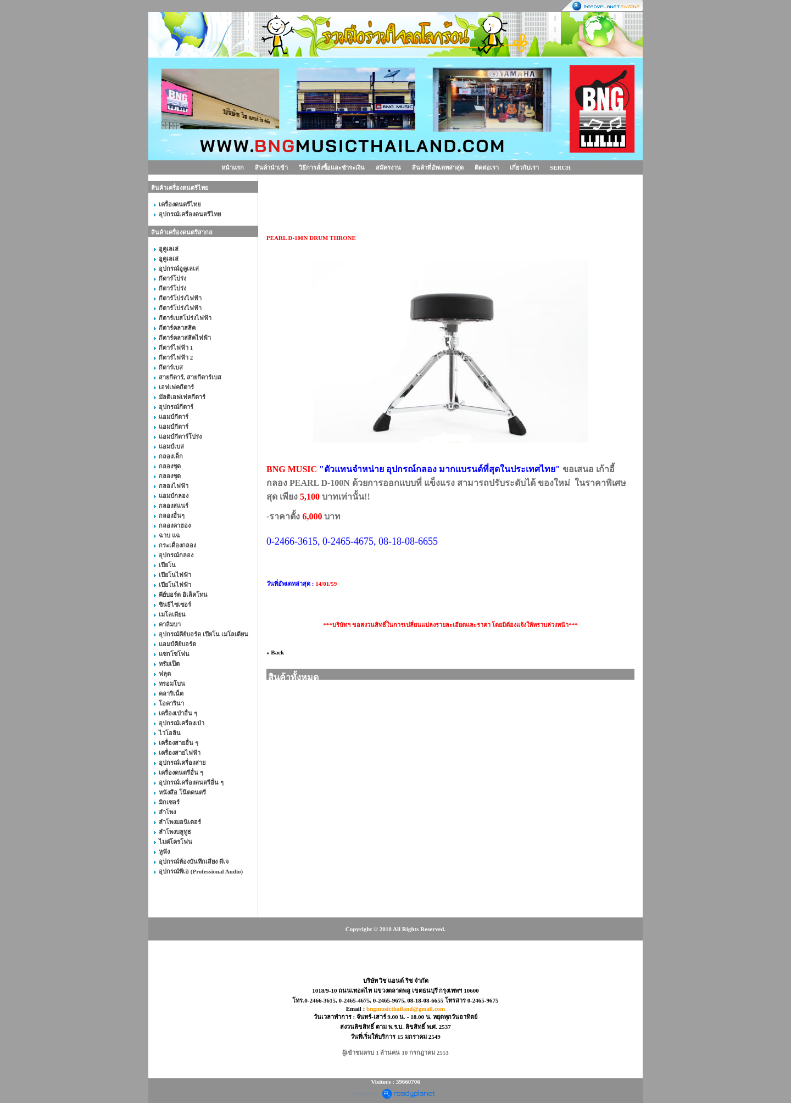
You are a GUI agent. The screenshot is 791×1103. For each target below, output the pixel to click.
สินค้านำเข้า (271, 167)
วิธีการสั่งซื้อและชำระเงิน (332, 167)
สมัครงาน (388, 167)
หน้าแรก (232, 167)
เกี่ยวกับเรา (524, 167)
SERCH (560, 167)
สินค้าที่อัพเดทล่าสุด (438, 167)
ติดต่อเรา (487, 167)
